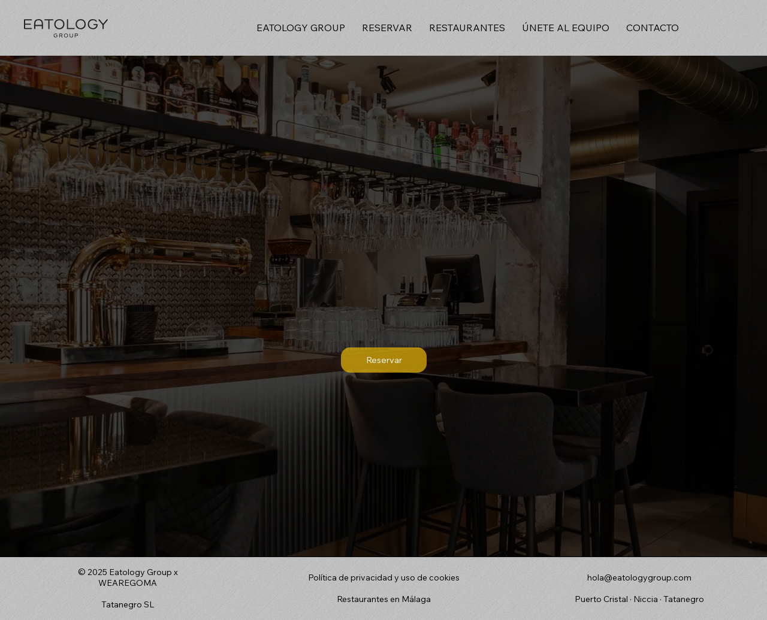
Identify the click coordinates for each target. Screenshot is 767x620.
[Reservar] (384, 360)
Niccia (645, 599)
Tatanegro (683, 599)
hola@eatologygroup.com (639, 577)
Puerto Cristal (602, 599)
